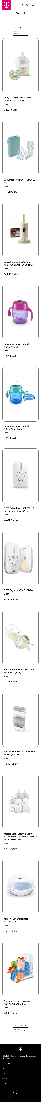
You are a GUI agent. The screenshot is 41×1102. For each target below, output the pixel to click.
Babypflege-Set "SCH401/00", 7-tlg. (20, 181)
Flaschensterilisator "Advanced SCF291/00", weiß (19, 753)
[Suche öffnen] (21, 5)
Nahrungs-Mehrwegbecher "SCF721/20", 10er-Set (17, 1002)
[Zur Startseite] (6, 5)
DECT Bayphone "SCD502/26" (19, 590)
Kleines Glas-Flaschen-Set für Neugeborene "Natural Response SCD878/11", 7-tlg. (20, 837)
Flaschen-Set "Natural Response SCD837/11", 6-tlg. (20, 671)
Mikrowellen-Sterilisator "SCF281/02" (16, 920)
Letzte (30, 28)
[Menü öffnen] (38, 5)
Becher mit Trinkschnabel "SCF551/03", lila (16, 345)
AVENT (6, 104)
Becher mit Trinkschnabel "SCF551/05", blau (16, 427)
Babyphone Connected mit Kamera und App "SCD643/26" (19, 263)
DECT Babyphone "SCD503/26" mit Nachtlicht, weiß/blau (19, 510)
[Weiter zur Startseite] (20, 1049)
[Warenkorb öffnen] (27, 5)
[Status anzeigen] (33, 5)
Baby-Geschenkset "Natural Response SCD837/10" (18, 99)
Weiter (26, 28)
